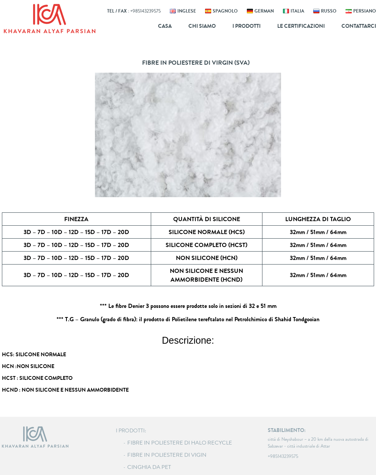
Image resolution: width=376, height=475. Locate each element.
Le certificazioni (301, 26)
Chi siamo (202, 26)
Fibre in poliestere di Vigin (167, 455)
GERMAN (264, 11)
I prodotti (246, 26)
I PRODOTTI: (131, 431)
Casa (165, 26)
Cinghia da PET (149, 467)
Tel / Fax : (134, 11)
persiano (364, 11)
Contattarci (358, 26)
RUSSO (329, 11)
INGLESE (186, 11)
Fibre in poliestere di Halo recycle (179, 442)
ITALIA (297, 11)
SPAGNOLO (225, 11)
